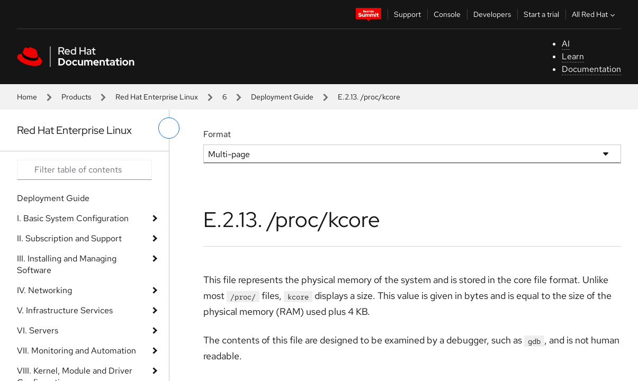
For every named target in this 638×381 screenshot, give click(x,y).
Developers (492, 14)
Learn (573, 56)
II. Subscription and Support (69, 238)
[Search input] (84, 170)
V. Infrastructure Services (65, 310)
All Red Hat (594, 14)
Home (27, 97)
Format (217, 134)
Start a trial (541, 14)
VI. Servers (37, 330)
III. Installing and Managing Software (66, 264)
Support (407, 14)
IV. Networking (44, 290)
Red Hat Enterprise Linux (156, 97)
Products (76, 97)
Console (447, 14)
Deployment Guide (282, 97)
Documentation (591, 69)
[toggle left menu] (168, 128)
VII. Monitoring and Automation (76, 350)
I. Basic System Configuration (73, 218)
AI (566, 43)
